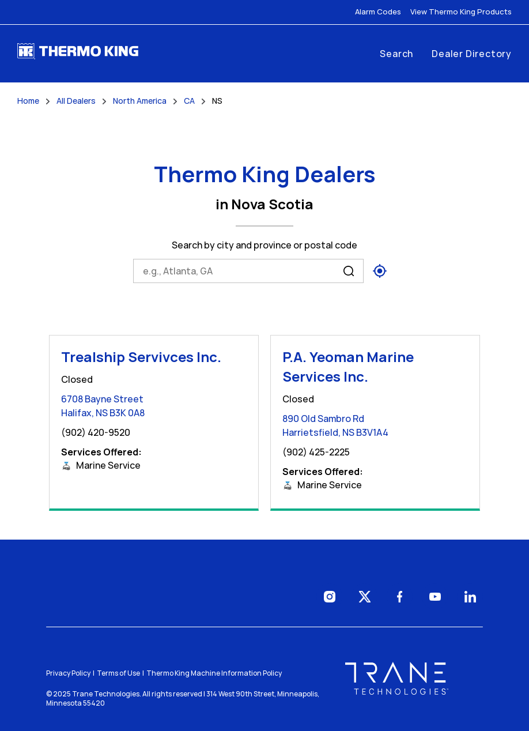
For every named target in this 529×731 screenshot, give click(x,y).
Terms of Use (118, 673)
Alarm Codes (378, 12)
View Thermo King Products (461, 12)
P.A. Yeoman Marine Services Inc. (348, 366)
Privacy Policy (68, 673)
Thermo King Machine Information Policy (214, 673)
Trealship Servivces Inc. (141, 356)
